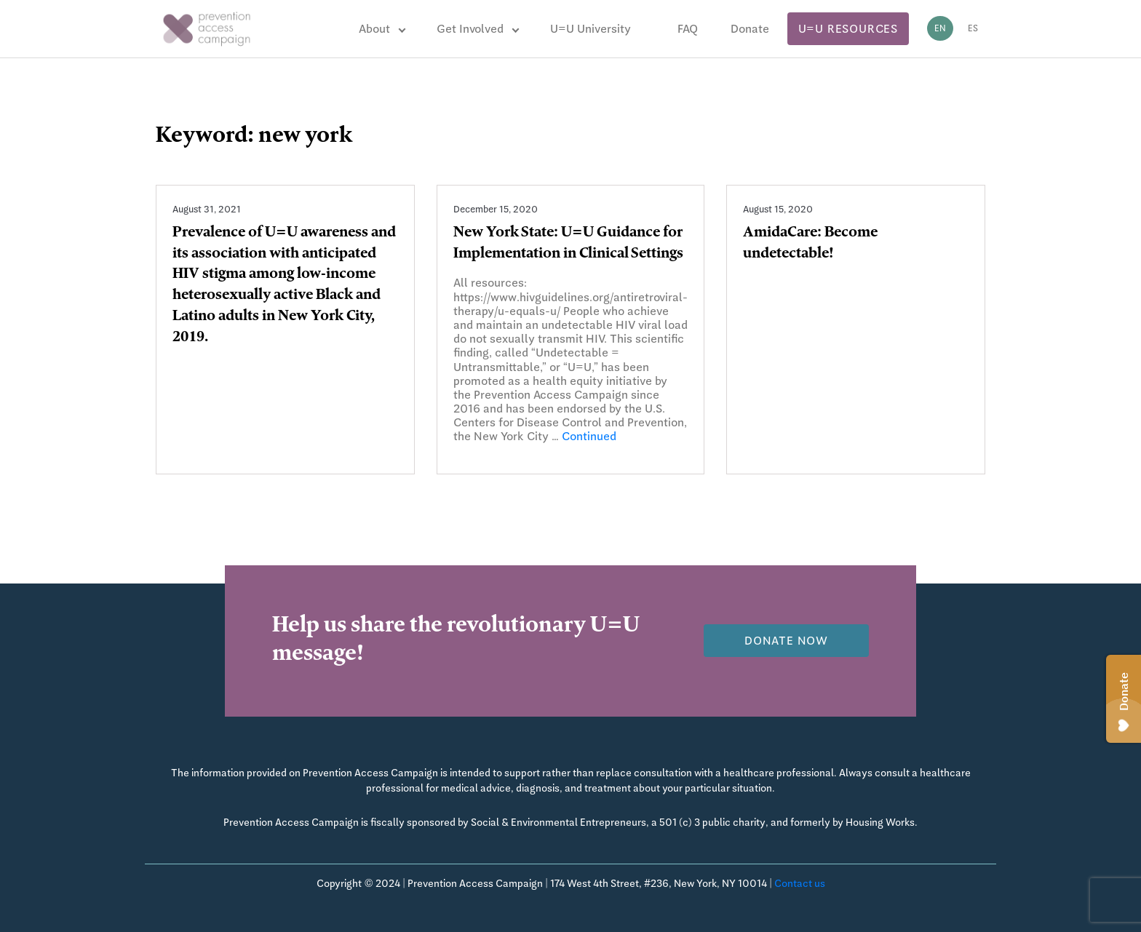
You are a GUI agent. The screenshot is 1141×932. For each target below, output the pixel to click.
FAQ (687, 29)
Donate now (786, 641)
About (374, 29)
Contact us (799, 883)
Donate (750, 29)
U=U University (590, 29)
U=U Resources (848, 29)
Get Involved (470, 29)
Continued (589, 436)
